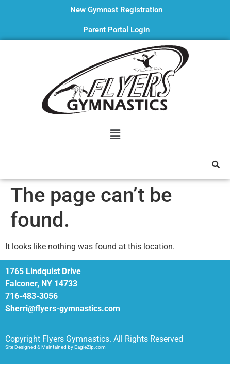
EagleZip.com (90, 347)
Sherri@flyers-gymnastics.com (62, 308)
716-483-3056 (31, 296)
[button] (115, 134)
